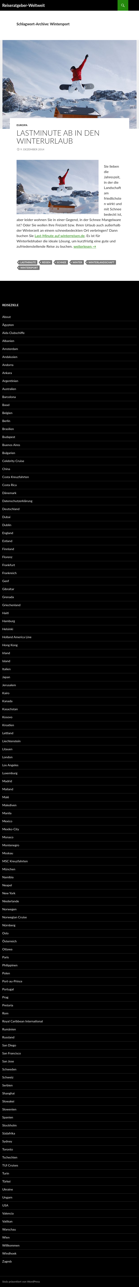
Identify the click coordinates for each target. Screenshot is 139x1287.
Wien (6, 1237)
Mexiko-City (10, 829)
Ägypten (8, 325)
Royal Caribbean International (22, 1021)
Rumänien (9, 1029)
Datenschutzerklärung (17, 501)
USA (5, 1205)
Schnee (61, 262)
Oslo (5, 933)
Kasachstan (10, 709)
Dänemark (9, 493)
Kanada (7, 701)
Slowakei (8, 1101)
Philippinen (9, 965)
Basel (6, 405)
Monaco (7, 837)
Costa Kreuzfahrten (15, 477)
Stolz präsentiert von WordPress (21, 1281)
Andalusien (9, 357)
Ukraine (7, 1189)
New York (8, 893)
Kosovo (7, 717)
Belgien (7, 413)
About (6, 317)
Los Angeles (10, 765)
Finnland (8, 549)
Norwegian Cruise (14, 917)
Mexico (7, 821)
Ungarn (7, 1197)
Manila (6, 813)
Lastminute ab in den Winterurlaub (58, 136)
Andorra (7, 365)
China (6, 469)
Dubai (6, 517)
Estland (7, 541)
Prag (5, 997)
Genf (5, 581)
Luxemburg (9, 773)
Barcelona (9, 397)
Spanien (7, 1117)
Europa (22, 125)
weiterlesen (85, 246)
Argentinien (10, 381)
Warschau (9, 1229)
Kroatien (8, 725)
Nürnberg (8, 925)
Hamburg (8, 621)
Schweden (9, 1069)
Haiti (5, 613)
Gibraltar (8, 589)
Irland (6, 653)
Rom (5, 1013)
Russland (8, 1037)
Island (6, 661)
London (7, 757)
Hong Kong (10, 645)
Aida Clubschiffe (13, 333)
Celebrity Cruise (13, 461)
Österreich (9, 941)
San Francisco (11, 1053)
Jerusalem (9, 685)
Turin (5, 1173)
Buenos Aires (11, 445)
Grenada (8, 597)
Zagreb (7, 1261)
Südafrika (8, 1133)
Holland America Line (17, 637)
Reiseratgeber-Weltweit (23, 5)
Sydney (7, 1141)
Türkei (6, 1181)
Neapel (7, 885)
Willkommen (10, 1245)
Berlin (6, 421)
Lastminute (28, 262)
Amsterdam (10, 349)
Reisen (46, 262)
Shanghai (8, 1093)
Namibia (7, 877)
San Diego (9, 1045)
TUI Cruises (10, 1165)
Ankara (7, 373)
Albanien (8, 341)
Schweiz (7, 1077)
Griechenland (11, 605)
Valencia (8, 1213)
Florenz (7, 557)
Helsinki (7, 629)
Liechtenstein (11, 741)
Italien (6, 669)
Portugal (8, 989)
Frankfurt (8, 565)
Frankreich (9, 573)
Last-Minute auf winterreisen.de (60, 235)
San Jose (8, 1061)
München (8, 869)
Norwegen (9, 909)
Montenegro (10, 845)
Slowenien (9, 1109)
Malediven (9, 805)
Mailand (7, 789)
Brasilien (8, 429)
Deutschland (10, 509)
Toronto (7, 1149)
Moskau (7, 853)
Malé (5, 797)
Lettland (7, 733)
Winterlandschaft (101, 262)
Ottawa (7, 949)
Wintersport (29, 267)
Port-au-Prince (12, 981)
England (7, 533)
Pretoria (7, 1005)
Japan (6, 677)
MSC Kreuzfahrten (15, 861)
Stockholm (9, 1125)
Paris (5, 957)
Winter (77, 262)
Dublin (6, 525)
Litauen (7, 749)
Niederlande (10, 901)
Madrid (7, 781)
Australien (9, 389)
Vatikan (7, 1221)
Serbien (7, 1085)
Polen (6, 973)
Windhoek (9, 1253)
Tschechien (9, 1157)
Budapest (8, 437)
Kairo (5, 693)
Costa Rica (9, 485)
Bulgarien (8, 453)
